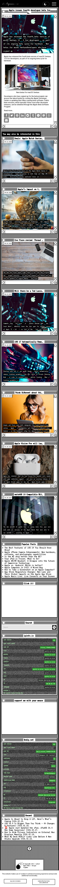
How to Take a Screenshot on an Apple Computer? (29, 569)
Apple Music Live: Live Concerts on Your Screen (29, 576)
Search (54, 627)
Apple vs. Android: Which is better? (23, 565)
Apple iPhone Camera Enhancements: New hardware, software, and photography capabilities (30, 553)
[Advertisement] (29, 601)
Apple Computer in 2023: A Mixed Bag (23, 567)
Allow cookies (15, 881)
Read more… (8, 110)
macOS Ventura (45, 56)
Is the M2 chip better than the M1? (23, 556)
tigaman (25, 867)
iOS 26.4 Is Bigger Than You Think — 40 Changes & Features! (29, 824)
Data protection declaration (44, 882)
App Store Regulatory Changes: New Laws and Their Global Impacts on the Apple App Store (27, 573)
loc (30, 669)
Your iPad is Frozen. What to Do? (21, 558)
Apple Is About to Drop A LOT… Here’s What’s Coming (27, 820)
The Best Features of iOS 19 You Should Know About (27, 548)
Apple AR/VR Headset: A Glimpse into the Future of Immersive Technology (29, 562)
